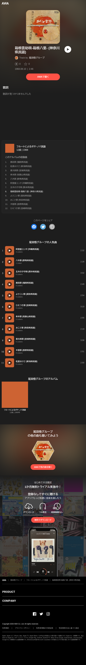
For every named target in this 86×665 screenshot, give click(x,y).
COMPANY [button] (9, 600)
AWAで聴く (43, 77)
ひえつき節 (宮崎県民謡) (21, 208)
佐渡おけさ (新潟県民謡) (21, 166)
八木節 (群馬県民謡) (19, 179)
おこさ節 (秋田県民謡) (20, 200)
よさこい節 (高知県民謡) (21, 196)
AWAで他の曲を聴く (43, 467)
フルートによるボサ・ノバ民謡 (31, 146)
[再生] (67, 49)
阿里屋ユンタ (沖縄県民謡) (21, 183)
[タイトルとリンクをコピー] (52, 227)
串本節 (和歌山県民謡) (20, 175)
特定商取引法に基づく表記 (69, 628)
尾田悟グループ (37, 58)
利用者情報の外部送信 (44, 628)
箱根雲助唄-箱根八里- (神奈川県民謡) (66, 580)
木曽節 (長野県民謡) (19, 204)
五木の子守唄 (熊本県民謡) (22, 187)
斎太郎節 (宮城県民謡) (20, 170)
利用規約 (5, 628)
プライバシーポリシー (22, 628)
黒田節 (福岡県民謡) (19, 162)
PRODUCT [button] (8, 591)
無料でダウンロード (43, 520)
